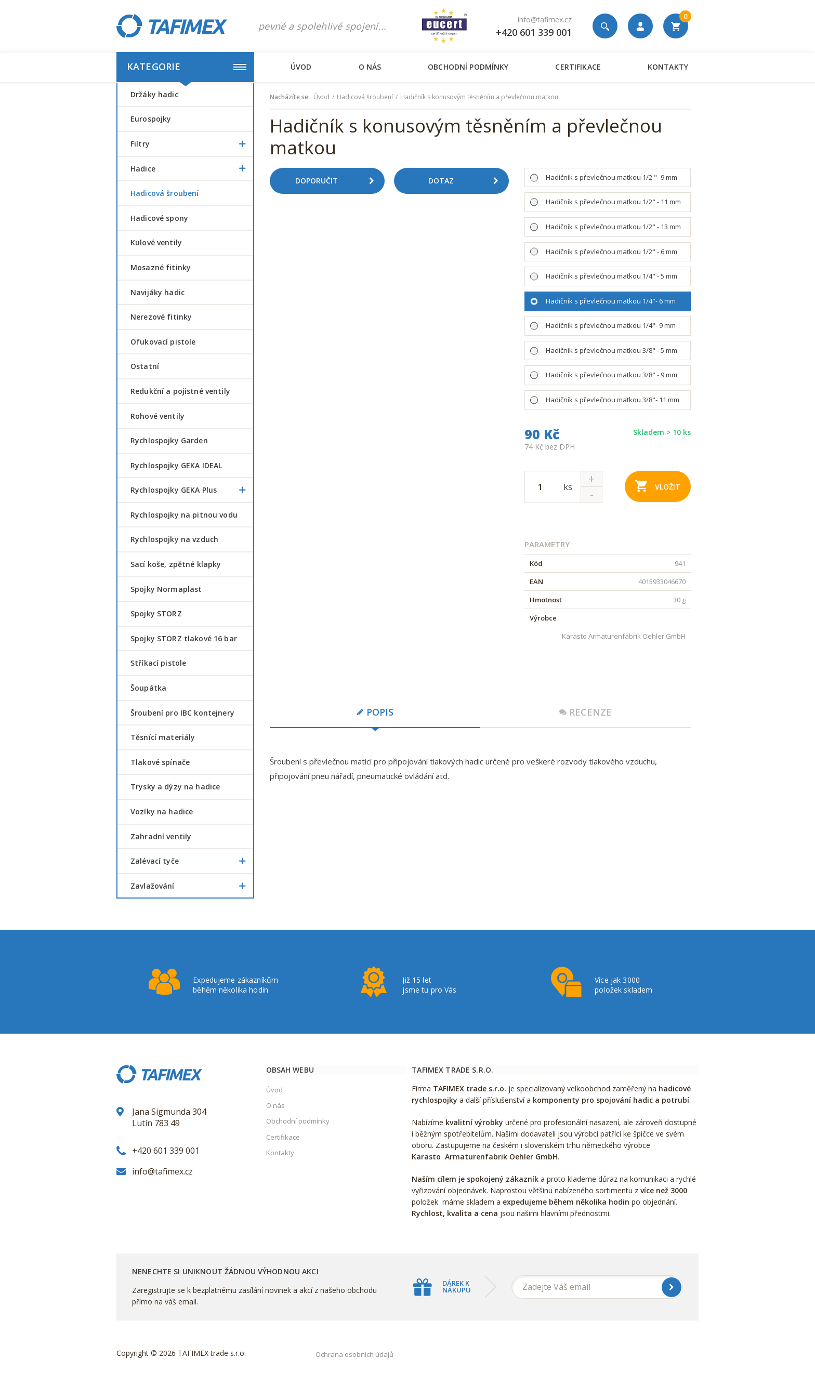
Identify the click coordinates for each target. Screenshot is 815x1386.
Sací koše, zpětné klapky (175, 564)
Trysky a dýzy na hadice (175, 786)
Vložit (657, 486)
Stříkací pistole (158, 663)
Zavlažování (191, 886)
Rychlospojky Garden (169, 440)
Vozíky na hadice (161, 811)
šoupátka (148, 688)
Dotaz (467, 180)
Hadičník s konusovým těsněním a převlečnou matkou (479, 97)
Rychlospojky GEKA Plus (191, 490)
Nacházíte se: (290, 97)
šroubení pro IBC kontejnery (182, 713)
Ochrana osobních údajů (354, 1354)
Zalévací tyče (191, 861)
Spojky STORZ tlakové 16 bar (183, 638)
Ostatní (144, 366)
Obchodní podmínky (468, 67)
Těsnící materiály (162, 737)
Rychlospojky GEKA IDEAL (176, 465)
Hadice (191, 169)
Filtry (191, 144)
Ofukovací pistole (162, 342)
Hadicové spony (159, 218)
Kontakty (668, 67)
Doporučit (338, 180)
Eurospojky (150, 119)
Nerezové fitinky (161, 317)
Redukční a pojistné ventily (180, 391)
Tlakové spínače (160, 762)
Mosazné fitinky (160, 267)
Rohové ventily (157, 416)
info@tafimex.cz (545, 19)
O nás (370, 67)
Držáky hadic (154, 94)
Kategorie (186, 66)
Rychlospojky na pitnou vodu (184, 515)
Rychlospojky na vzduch (174, 539)
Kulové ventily (156, 242)
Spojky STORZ (156, 613)
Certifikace (577, 67)
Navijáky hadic (157, 292)
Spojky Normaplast (166, 589)
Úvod (301, 67)
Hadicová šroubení (164, 193)
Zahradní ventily (160, 836)
